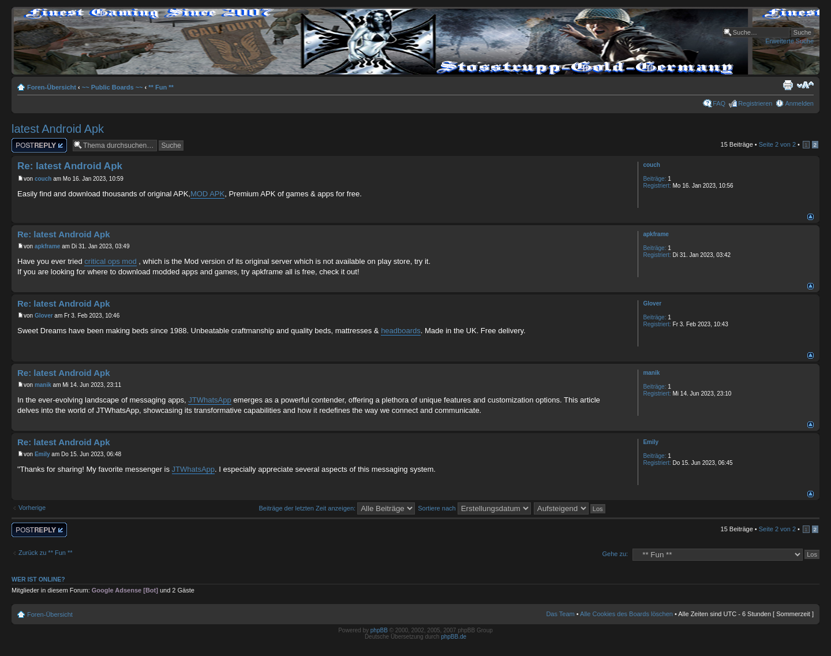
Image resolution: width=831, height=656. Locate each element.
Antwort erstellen (39, 145)
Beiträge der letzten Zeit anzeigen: (337, 508)
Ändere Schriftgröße (805, 85)
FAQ (719, 103)
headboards (401, 330)
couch (43, 179)
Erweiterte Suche (789, 41)
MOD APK (207, 193)
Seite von (777, 144)
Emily (42, 454)
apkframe (47, 246)
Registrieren (755, 103)
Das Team (560, 613)
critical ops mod (110, 261)
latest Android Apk (58, 128)
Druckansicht (787, 85)
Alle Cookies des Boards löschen (626, 613)
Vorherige (32, 507)
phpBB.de (453, 636)
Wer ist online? (38, 579)
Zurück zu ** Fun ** (45, 552)
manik (43, 385)
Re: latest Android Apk (69, 166)
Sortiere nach (474, 508)
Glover (44, 315)
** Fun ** (160, 87)
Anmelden (799, 103)
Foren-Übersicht (51, 87)
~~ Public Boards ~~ (112, 87)
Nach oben (810, 217)
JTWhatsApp (209, 400)
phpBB (379, 630)
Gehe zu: (615, 553)
